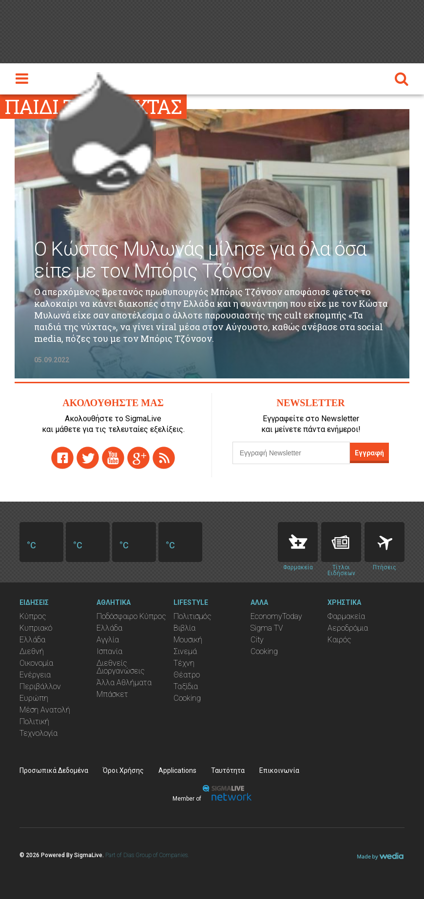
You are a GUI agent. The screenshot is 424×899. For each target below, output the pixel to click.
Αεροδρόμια (348, 628)
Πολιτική (34, 721)
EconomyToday (276, 616)
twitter (88, 458)
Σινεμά (185, 651)
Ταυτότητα (228, 770)
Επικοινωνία (279, 770)
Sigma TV (267, 628)
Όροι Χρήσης (123, 770)
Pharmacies (298, 542)
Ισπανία (109, 651)
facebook (62, 458)
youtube (113, 458)
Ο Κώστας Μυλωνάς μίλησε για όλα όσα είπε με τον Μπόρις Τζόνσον (200, 260)
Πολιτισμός (192, 616)
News (341, 542)
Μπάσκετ (112, 694)
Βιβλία (184, 628)
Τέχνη (183, 663)
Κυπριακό (35, 628)
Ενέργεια (35, 674)
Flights (385, 542)
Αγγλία (107, 639)
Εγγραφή (369, 453)
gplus (138, 458)
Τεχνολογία (38, 733)
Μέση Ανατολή (44, 709)
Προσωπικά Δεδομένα (53, 770)
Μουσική (187, 639)
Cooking (187, 698)
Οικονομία (36, 663)
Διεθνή (31, 651)
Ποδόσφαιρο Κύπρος (131, 616)
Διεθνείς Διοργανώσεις (120, 666)
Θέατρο (186, 674)
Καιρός (339, 639)
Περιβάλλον (40, 686)
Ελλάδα (32, 639)
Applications (177, 770)
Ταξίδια (185, 686)
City (257, 639)
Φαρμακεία (346, 616)
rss (164, 458)
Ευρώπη (33, 698)
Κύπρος (32, 616)
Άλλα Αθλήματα (124, 682)
